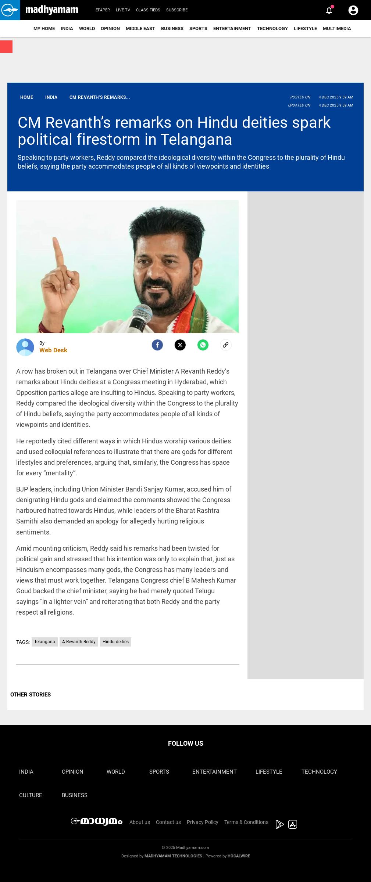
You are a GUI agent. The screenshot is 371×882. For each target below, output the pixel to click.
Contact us (168, 822)
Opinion (110, 28)
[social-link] (226, 345)
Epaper (103, 10)
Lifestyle (305, 28)
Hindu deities (116, 641)
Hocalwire (239, 856)
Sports (198, 28)
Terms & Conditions (246, 822)
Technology (272, 28)
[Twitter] (180, 345)
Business (172, 28)
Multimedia (337, 28)
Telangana (44, 641)
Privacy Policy (202, 822)
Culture (30, 795)
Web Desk (53, 350)
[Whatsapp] (203, 345)
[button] (10, 10)
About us (139, 822)
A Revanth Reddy (79, 641)
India (67, 28)
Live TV (123, 10)
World (87, 28)
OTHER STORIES (30, 694)
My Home (44, 28)
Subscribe (177, 10)
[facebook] (157, 345)
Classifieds (148, 10)
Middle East (140, 28)
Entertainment (232, 28)
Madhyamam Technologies (173, 856)
